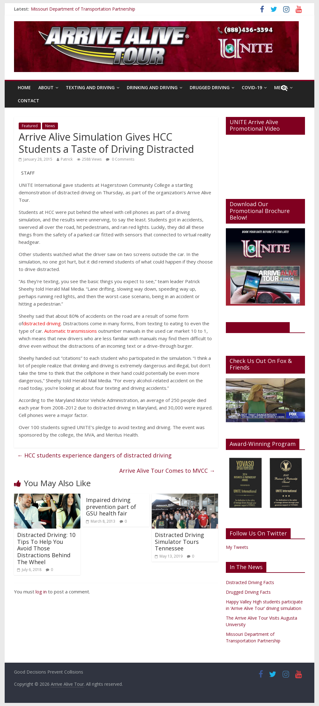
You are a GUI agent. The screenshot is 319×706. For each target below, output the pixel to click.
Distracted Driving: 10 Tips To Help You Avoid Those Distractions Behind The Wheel (46, 548)
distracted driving (42, 323)
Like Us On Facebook (258, 327)
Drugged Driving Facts (248, 592)
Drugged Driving (210, 87)
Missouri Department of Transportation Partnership (83, 9)
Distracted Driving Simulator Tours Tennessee (179, 541)
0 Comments (120, 159)
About (46, 87)
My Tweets (237, 547)
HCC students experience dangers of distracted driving (94, 455)
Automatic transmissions (70, 331)
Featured (30, 125)
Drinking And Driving (152, 87)
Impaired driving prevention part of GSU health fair (111, 506)
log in (41, 591)
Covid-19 (252, 87)
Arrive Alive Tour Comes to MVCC (167, 470)
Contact (28, 101)
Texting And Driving (90, 87)
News (50, 125)
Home (24, 87)
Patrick (67, 159)
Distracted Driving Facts (250, 582)
